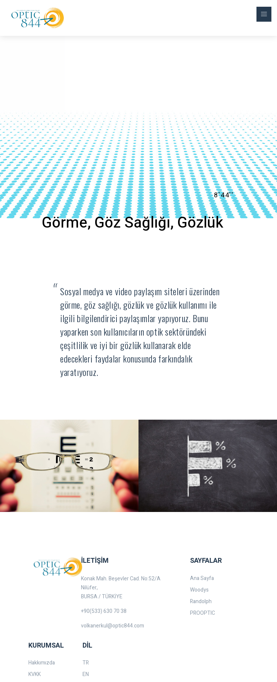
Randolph (201, 601)
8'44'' (224, 195)
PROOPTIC (202, 613)
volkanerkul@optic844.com (112, 626)
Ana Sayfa (202, 578)
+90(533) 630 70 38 (104, 611)
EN (86, 674)
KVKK (34, 674)
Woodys (199, 590)
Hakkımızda (41, 663)
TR (86, 663)
